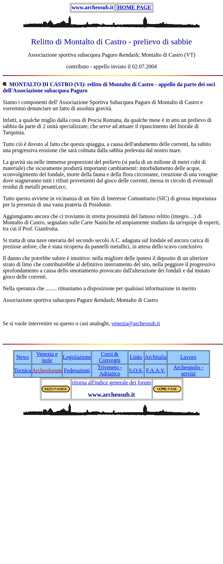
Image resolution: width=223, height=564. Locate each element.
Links (136, 357)
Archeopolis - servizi (188, 370)
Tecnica (22, 370)
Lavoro (188, 357)
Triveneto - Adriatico (109, 370)
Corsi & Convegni (109, 357)
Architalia (156, 357)
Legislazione (77, 357)
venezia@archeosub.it (135, 323)
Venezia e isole (47, 357)
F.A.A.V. (155, 370)
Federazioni (77, 370)
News (22, 357)
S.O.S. (136, 370)
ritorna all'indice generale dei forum (111, 382)
